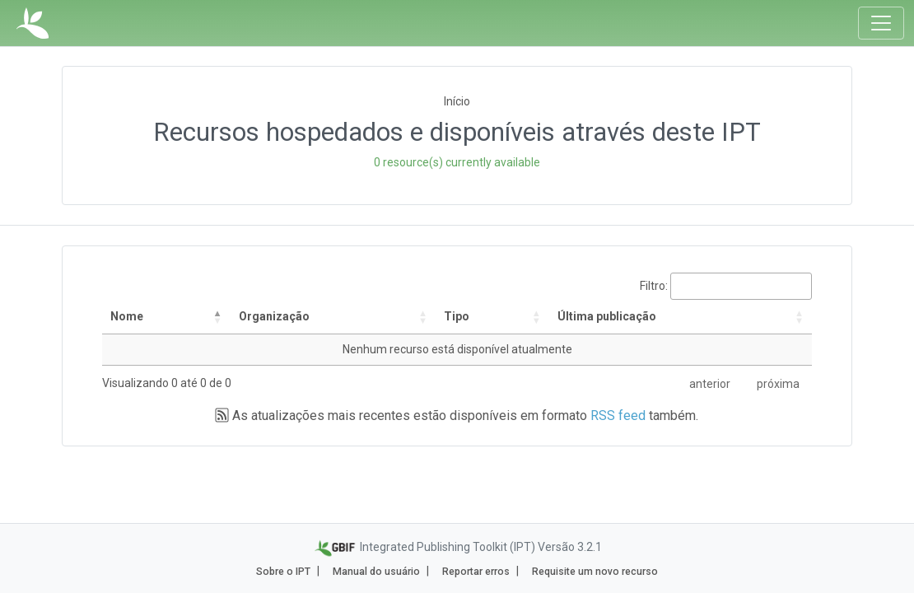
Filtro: (726, 286)
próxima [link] (778, 383)
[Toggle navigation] (881, 23)
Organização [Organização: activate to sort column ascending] (274, 316)
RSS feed (618, 415)
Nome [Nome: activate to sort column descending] (126, 316)
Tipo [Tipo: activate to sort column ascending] (456, 316)
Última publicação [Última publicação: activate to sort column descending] (606, 316)
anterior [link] (709, 383)
